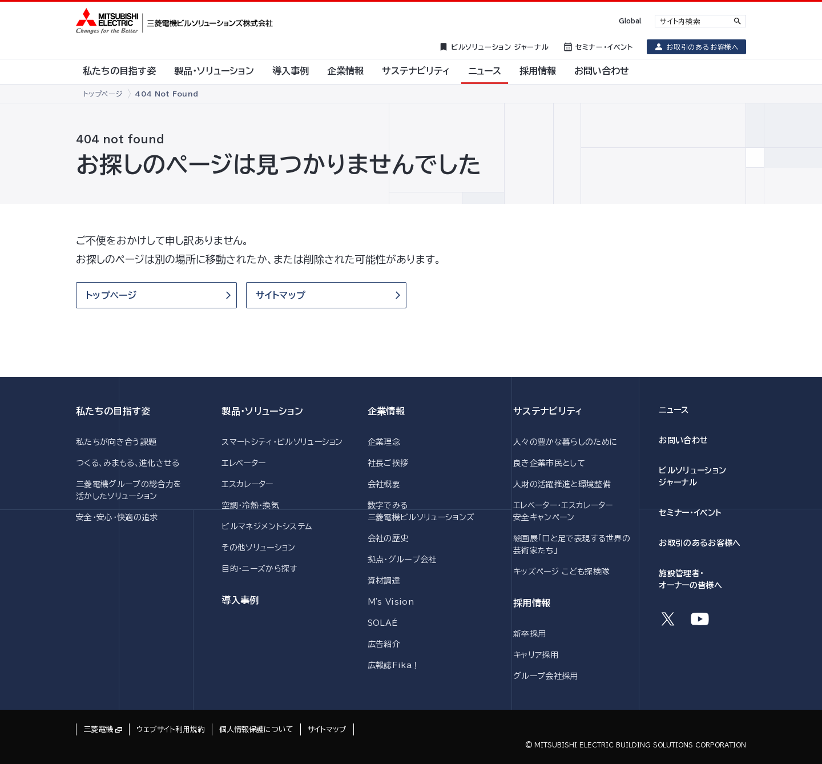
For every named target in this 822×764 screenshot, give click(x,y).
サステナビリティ (548, 411)
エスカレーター (247, 484)
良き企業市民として (549, 463)
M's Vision (391, 602)
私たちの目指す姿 (113, 411)
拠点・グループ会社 (402, 560)
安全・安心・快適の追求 (117, 517)
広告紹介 (384, 644)
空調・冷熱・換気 (250, 505)
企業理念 (384, 442)
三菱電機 (98, 729)
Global (630, 21)
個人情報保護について (256, 729)
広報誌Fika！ (394, 665)
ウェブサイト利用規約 (170, 729)
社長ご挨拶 (388, 463)
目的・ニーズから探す (259, 569)
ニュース (673, 410)
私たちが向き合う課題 (116, 442)
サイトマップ (327, 729)
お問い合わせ (683, 440)
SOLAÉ (383, 623)
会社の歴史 (388, 538)
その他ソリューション (258, 548)
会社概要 (384, 484)
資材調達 (384, 581)
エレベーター (243, 463)
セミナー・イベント (690, 513)
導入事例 (240, 600)
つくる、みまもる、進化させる (127, 463)
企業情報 (386, 411)
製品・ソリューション (262, 411)
